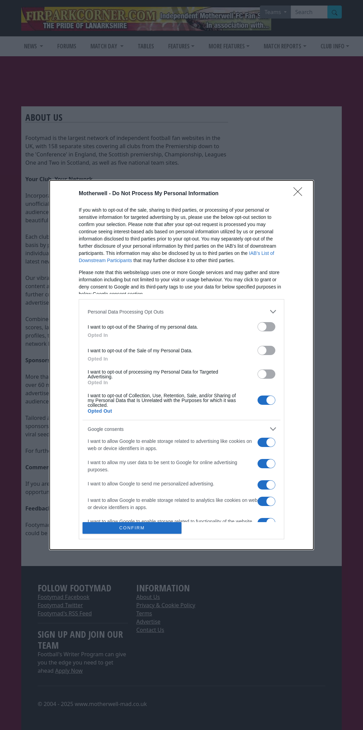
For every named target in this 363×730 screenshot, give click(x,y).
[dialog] (181, 364)
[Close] (299, 193)
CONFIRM (132, 527)
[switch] (266, 326)
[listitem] (181, 311)
